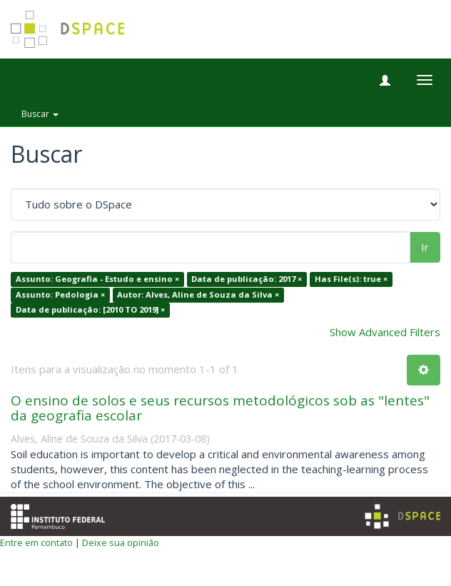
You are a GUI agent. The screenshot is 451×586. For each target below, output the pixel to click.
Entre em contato (36, 542)
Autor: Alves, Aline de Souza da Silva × (198, 294)
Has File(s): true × (351, 279)
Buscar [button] (40, 114)
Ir (425, 247)
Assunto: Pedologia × (60, 294)
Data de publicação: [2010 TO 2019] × (90, 310)
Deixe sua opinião (120, 542)
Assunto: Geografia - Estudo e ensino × (97, 279)
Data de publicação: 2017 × (246, 279)
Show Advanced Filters (385, 332)
